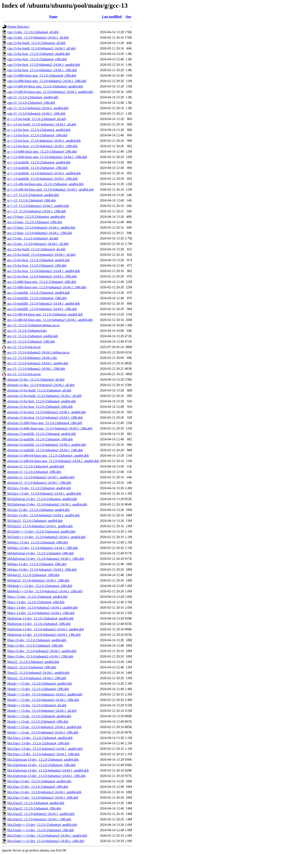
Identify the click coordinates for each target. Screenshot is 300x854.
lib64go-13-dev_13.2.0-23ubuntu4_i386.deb (36, 564)
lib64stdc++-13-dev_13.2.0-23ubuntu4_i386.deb (39, 586)
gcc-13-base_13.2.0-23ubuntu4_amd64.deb (36, 216)
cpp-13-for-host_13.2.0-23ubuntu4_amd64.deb (38, 54)
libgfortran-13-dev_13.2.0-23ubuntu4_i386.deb (39, 624)
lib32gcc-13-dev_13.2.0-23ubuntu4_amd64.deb (39, 488)
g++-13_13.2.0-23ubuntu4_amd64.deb (33, 195)
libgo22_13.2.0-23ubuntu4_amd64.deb (33, 662)
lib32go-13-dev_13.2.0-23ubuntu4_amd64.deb (38, 510)
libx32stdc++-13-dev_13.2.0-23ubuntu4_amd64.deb (42, 824)
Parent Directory (18, 26)
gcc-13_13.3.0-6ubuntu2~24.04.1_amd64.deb (37, 363)
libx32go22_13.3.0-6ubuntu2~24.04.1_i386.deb (39, 819)
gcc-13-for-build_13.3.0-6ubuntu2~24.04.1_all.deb (41, 254)
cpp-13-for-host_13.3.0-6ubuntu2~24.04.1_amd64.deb (43, 64)
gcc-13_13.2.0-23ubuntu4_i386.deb (31, 341)
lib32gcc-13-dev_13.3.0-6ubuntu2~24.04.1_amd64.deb (44, 493)
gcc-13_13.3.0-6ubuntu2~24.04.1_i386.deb (36, 368)
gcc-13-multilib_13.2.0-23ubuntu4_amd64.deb (38, 292)
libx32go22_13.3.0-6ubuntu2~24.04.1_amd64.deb (40, 814)
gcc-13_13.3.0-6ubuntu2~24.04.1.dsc (32, 358)
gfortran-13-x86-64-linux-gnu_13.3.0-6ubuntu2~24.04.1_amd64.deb (53, 461)
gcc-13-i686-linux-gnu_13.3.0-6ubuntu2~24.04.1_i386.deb (46, 287)
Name (53, 16)
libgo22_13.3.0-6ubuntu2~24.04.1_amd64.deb (38, 672)
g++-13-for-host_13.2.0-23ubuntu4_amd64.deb (38, 130)
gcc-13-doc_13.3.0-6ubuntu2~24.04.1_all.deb (37, 244)
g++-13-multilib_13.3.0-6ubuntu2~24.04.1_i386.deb (42, 178)
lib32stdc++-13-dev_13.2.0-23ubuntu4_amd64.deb (41, 531)
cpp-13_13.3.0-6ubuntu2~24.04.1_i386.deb (36, 113)
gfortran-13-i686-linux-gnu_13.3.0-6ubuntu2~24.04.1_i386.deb (49, 428)
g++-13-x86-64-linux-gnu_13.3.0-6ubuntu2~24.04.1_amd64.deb (50, 189)
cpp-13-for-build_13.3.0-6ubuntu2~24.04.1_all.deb (41, 48)
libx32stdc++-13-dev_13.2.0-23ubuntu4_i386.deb (40, 830)
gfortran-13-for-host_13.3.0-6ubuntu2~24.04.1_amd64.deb (46, 412)
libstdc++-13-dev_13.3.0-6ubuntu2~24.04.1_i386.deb (43, 700)
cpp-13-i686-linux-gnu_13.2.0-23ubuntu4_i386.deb (41, 75)
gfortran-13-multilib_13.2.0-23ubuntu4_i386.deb (40, 439)
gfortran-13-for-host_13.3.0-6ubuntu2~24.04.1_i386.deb (45, 417)
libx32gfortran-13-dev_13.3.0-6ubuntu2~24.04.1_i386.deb (46, 776)
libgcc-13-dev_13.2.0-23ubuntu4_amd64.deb (37, 596)
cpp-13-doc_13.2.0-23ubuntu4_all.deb (33, 32)
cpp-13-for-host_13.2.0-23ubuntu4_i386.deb (37, 59)
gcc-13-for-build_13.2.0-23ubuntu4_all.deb (36, 249)
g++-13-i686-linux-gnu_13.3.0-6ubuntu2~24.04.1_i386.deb (47, 157)
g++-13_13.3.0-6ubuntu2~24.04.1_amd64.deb (38, 206)
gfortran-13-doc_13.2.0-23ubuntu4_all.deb (35, 379)
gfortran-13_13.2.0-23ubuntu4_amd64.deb (35, 466)
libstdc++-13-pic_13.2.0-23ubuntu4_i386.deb (37, 721)
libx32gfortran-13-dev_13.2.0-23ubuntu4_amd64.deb (43, 759)
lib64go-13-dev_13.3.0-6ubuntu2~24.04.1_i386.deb (42, 569)
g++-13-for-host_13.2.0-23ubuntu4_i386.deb (37, 135)
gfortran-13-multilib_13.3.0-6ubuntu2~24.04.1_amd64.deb (46, 444)
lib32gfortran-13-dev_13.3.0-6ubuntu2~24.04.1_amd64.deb (47, 504)
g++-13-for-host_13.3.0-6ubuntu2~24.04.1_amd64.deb (44, 140)
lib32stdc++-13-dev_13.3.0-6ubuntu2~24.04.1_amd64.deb (46, 537)
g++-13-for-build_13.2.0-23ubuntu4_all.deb (36, 119)
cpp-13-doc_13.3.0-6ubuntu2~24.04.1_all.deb (38, 37)
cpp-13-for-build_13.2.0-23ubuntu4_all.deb (36, 43)
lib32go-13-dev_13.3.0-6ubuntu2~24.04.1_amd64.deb (43, 515)
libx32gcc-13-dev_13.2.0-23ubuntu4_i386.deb (38, 743)
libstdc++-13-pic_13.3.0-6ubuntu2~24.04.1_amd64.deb (44, 727)
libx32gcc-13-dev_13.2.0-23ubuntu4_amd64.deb (39, 738)
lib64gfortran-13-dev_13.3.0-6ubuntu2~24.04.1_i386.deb (45, 558)
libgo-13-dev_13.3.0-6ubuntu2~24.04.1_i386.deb (40, 656)
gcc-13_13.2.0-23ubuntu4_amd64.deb (32, 336)
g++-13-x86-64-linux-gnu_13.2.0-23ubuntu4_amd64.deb (45, 184)
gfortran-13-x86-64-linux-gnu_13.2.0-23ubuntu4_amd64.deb (48, 455)
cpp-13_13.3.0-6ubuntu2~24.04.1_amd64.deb (38, 108)
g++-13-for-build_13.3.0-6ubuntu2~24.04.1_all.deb (41, 124)
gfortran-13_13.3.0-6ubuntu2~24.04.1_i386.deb (39, 482)
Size (128, 16)
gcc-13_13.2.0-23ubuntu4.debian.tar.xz (33, 325)
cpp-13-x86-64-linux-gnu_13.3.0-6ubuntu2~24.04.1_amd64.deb (50, 92)
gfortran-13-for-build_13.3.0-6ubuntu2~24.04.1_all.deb (44, 396)
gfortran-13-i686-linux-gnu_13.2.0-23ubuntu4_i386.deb (44, 423)
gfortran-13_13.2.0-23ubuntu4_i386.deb (34, 472)
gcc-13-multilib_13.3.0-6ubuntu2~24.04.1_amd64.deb (43, 303)
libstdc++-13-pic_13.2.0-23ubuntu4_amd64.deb (39, 716)
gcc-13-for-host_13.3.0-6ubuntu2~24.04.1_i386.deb (42, 276)
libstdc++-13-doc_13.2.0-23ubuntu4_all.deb (36, 705)
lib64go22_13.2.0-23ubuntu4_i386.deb (33, 575)
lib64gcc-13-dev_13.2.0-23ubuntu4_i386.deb (37, 542)
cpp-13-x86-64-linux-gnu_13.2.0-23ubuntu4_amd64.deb (45, 86)
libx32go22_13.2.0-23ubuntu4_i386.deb (34, 808)
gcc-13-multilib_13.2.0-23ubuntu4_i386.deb (37, 298)
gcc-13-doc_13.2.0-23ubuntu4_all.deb (32, 238)
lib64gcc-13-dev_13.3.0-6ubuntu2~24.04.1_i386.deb (42, 548)
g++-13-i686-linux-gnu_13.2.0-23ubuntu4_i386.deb (42, 151)
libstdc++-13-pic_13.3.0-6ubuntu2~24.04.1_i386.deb (42, 732)
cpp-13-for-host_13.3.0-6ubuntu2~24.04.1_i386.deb (42, 70)
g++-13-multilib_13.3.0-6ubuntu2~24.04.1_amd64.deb (44, 173)
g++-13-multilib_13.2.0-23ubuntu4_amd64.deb (39, 162)
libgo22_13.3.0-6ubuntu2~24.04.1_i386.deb (36, 678)
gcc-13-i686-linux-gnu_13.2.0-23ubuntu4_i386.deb (41, 282)
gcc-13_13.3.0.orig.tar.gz (24, 374)
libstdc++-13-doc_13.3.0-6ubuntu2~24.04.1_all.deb (41, 710)
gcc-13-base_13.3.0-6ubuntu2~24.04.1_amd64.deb (41, 227)
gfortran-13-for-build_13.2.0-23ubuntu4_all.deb (39, 390)
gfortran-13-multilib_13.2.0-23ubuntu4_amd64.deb (41, 434)
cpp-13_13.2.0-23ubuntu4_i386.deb (31, 102)
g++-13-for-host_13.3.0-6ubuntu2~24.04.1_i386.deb (42, 146)
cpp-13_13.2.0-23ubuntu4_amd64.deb (32, 97)
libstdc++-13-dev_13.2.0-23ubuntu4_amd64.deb (39, 683)
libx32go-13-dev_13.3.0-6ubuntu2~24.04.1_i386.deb (42, 797)
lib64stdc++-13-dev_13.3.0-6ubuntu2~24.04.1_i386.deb (44, 591)
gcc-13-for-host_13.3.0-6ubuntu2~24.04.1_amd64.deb (43, 271)
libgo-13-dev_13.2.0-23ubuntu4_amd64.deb (36, 640)
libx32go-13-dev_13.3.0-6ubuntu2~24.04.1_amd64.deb (44, 792)
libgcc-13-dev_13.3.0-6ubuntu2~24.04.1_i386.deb (41, 613)
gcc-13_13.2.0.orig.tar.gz (24, 347)
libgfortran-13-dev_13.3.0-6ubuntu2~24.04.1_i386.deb (44, 634)
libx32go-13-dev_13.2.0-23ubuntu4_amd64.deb (39, 781)
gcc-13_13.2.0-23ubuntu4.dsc (27, 330)
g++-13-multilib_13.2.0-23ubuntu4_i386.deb (37, 168)
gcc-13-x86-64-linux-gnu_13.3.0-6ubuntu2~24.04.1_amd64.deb (50, 320)
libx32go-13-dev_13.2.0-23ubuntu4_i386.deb (37, 786)
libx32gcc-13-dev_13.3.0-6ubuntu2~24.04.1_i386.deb (43, 754)
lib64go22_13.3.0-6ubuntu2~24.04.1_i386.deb (38, 580)
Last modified (112, 16)
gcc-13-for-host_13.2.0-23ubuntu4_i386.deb (37, 265)
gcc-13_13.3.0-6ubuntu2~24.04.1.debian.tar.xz (38, 352)
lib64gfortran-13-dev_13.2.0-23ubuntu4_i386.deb (40, 553)
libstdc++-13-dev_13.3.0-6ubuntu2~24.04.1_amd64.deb (44, 694)
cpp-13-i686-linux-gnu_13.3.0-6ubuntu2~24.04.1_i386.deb (46, 81)
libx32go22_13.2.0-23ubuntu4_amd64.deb (35, 803)
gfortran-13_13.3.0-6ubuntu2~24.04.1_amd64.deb (40, 477)
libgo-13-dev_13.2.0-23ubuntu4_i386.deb (35, 645)
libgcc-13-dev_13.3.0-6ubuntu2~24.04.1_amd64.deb (42, 607)
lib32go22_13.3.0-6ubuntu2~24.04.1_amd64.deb (40, 526)
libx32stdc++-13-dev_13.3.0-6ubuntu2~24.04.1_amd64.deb (47, 835)
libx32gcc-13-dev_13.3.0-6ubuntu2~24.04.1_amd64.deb (45, 748)
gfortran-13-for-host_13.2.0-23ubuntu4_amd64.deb (41, 401)
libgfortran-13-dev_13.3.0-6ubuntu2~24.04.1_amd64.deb (45, 629)
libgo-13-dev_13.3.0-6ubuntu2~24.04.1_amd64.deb (41, 651)
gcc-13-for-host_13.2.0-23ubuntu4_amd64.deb (38, 260)
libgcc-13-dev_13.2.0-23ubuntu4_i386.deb (35, 602)
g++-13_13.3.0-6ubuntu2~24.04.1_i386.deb (36, 211)
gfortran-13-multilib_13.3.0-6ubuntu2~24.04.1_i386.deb (45, 450)
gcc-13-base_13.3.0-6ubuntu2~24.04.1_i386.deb (39, 233)
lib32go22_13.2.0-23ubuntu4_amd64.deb (34, 520)
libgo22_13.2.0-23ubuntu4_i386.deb (31, 667)
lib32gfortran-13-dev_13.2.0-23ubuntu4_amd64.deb (42, 499)
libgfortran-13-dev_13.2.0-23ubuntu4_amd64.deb (40, 618)
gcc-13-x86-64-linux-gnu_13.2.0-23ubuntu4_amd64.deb (45, 314)
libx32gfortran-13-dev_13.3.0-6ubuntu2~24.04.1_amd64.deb (48, 770)
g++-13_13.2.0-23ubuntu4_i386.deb (31, 200)
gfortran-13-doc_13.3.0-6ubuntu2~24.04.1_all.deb (41, 385)
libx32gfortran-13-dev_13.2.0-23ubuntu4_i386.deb (41, 765)
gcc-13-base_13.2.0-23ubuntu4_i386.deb (34, 222)
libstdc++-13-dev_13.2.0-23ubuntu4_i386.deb (38, 689)
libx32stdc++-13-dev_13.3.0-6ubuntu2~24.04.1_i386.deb (45, 841)
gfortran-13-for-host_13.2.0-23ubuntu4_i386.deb (40, 406)
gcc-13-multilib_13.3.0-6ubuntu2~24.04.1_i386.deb (42, 309)
